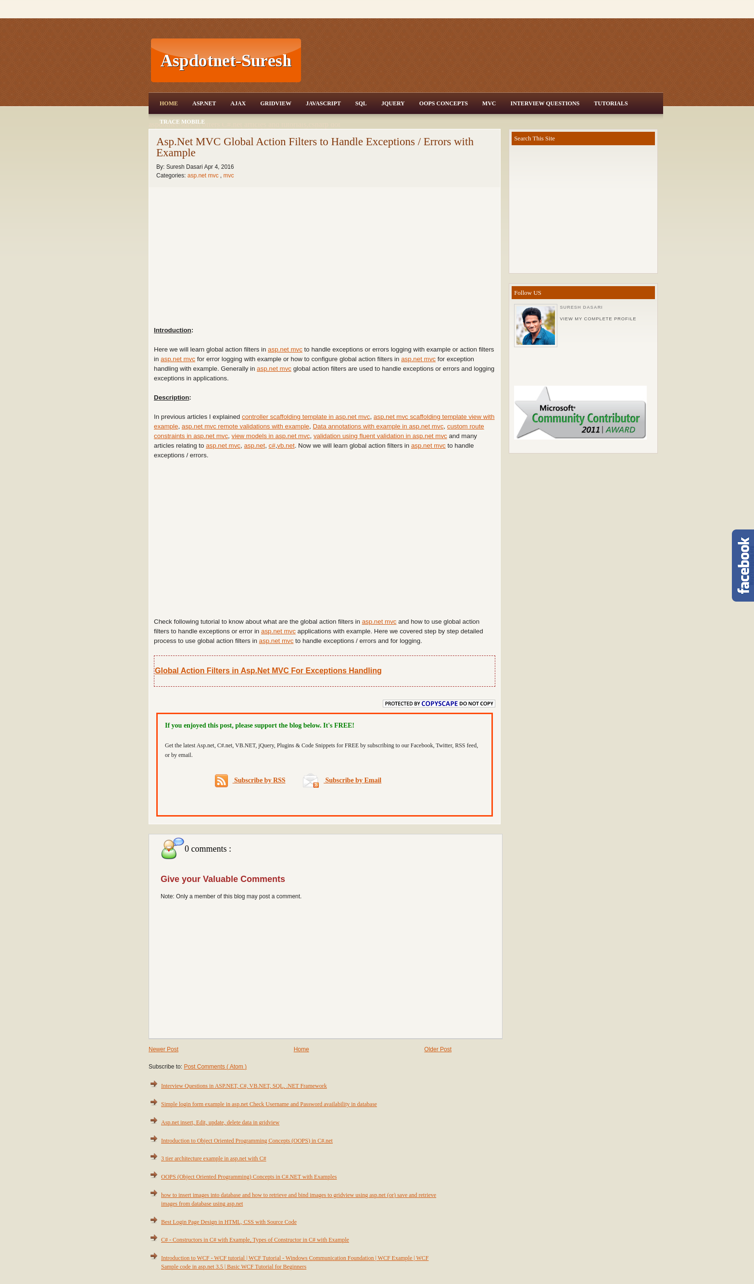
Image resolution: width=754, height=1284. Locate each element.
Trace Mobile (182, 121)
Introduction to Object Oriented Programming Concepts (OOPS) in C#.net (247, 1140)
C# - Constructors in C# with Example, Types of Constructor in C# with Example (255, 1239)
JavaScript (323, 103)
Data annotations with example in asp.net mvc (378, 426)
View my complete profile (598, 318)
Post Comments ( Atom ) (215, 1066)
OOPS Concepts (443, 103)
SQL (361, 103)
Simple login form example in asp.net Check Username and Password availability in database (269, 1104)
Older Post (438, 1049)
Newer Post (163, 1049)
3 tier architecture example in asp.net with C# (213, 1158)
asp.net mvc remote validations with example (245, 426)
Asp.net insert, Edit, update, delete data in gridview (220, 1122)
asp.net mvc (204, 175)
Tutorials (611, 103)
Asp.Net (204, 103)
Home (169, 103)
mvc (228, 175)
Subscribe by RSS (250, 780)
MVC (489, 103)
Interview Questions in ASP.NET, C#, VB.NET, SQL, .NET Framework (244, 1086)
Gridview (275, 103)
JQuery (393, 103)
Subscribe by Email (342, 780)
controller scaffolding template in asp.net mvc (306, 416)
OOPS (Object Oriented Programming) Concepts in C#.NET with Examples (249, 1176)
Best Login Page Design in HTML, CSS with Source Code (229, 1222)
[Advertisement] (483, 60)
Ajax (238, 103)
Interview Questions (544, 103)
